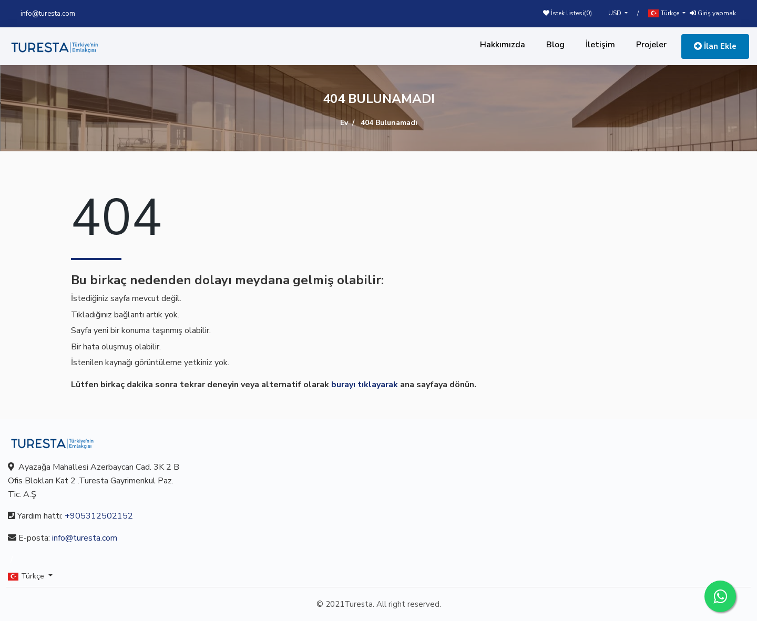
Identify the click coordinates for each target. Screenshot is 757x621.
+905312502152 (99, 516)
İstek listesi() (567, 13)
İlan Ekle (715, 46)
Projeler (651, 44)
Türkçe (664, 13)
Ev (344, 123)
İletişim (600, 44)
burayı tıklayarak (364, 384)
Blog (555, 44)
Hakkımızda (502, 44)
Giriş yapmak (713, 13)
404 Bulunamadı (389, 123)
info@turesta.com (48, 13)
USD (615, 13)
